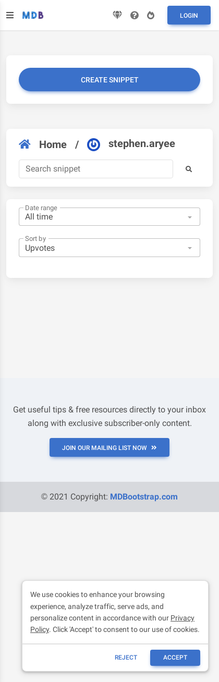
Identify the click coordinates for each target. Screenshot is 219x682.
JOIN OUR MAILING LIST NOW (109, 448)
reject (126, 657)
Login (189, 15)
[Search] (96, 169)
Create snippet (110, 80)
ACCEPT (175, 657)
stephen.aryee (131, 144)
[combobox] (109, 217)
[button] (188, 169)
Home (43, 144)
